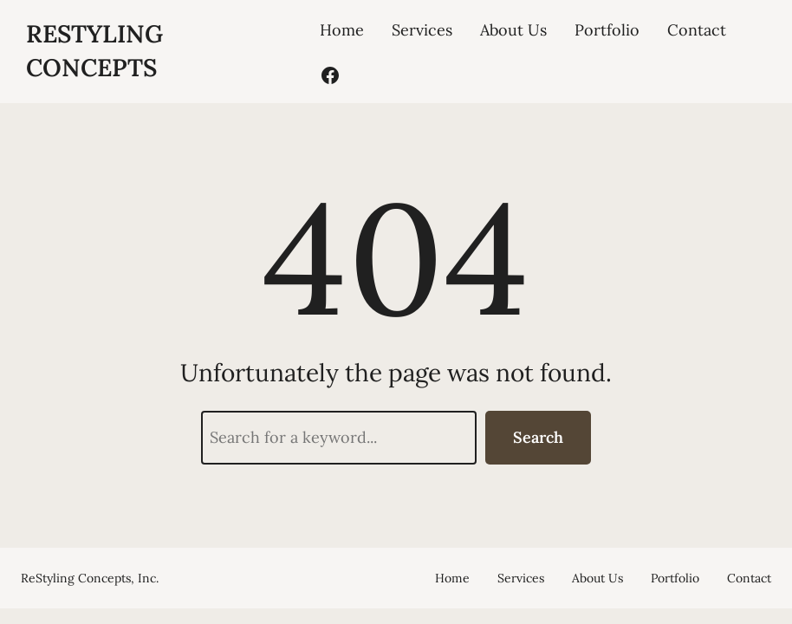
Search (538, 437)
